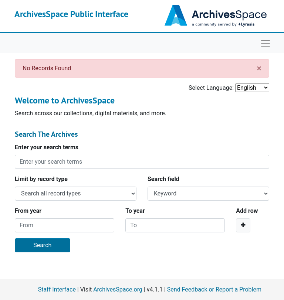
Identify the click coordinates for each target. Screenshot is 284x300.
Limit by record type (41, 179)
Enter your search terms (46, 147)
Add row (247, 210)
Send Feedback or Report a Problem (214, 289)
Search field (163, 179)
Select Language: (211, 87)
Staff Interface (57, 289)
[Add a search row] (243, 225)
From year (28, 210)
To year (135, 210)
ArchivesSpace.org (117, 289)
